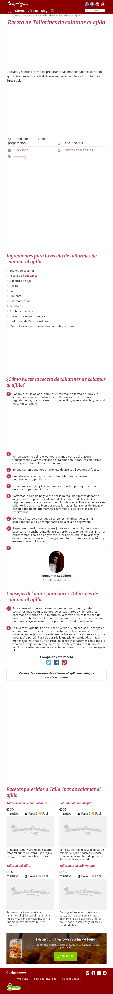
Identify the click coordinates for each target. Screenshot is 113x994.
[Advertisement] (56, 46)
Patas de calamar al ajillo (75, 803)
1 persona (21, 150)
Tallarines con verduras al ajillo (26, 803)
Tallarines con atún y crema (77, 865)
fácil (81, 143)
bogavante (30, 276)
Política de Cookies (70, 978)
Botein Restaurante (56, 580)
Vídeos (33, 11)
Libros (20, 11)
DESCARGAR (65, 956)
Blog (44, 11)
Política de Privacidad (45, 978)
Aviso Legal (23, 978)
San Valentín (19, 158)
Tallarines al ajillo (18, 865)
